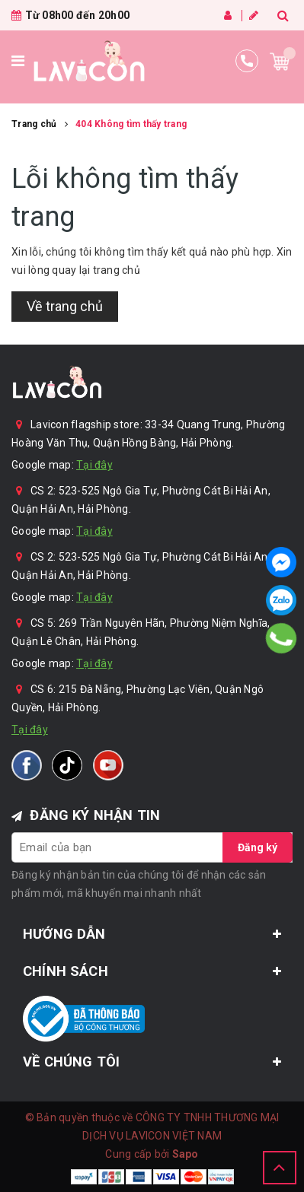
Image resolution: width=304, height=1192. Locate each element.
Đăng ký (253, 15)
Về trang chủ (65, 306)
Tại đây (94, 465)
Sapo (185, 1154)
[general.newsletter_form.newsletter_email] (152, 847)
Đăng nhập (228, 15)
